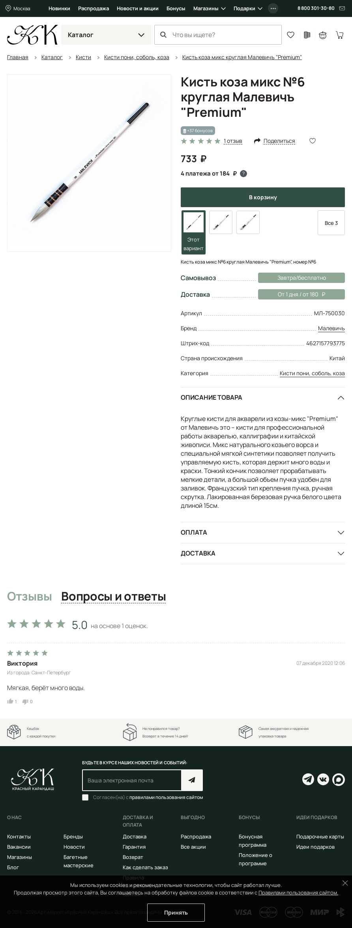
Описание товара (211, 397)
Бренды (73, 836)
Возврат (133, 857)
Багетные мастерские (79, 861)
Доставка (198, 553)
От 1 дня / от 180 (291, 294)
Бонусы (176, 8)
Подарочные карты (320, 836)
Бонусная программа (252, 840)
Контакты (19, 836)
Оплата (194, 532)
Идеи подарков (315, 846)
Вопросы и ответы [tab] (113, 596)
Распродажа (93, 8)
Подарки (244, 8)
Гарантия (134, 846)
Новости (74, 846)
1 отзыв (233, 141)
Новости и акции (138, 8)
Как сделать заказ (145, 867)
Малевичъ (331, 328)
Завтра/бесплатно (301, 277)
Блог (13, 867)
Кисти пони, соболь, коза (312, 373)
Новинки (59, 8)
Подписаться (192, 780)
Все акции (193, 846)
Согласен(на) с (148, 797)
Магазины (206, 8)
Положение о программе (255, 859)
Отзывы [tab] (29, 596)
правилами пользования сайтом (166, 797)
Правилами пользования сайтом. (298, 892)
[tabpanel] (176, 659)
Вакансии (19, 846)
